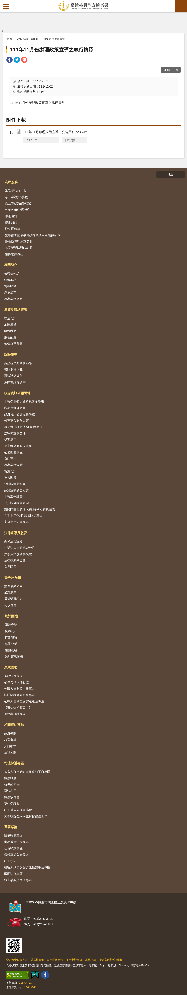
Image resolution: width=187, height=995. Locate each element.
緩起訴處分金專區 (16, 854)
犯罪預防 (10, 861)
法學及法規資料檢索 (18, 554)
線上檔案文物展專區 (18, 880)
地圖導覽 (10, 324)
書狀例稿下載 (13, 369)
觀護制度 (10, 778)
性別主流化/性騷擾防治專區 (23, 515)
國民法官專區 (13, 873)
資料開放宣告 (55, 959)
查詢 (181, 6)
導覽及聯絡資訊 (15, 309)
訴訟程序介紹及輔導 (18, 363)
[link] (9, 60)
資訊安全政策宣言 (17, 959)
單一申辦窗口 (74, 959)
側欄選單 (6, 6)
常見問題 (10, 566)
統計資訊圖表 (14, 656)
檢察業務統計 (13, 465)
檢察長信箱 (12, 228)
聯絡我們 (11, 222)
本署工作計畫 (13, 496)
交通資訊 (10, 318)
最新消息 (10, 592)
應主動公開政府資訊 (18, 446)
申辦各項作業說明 (17, 209)
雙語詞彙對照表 (15, 484)
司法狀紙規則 (13, 375)
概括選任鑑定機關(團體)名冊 (23, 427)
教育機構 (10, 739)
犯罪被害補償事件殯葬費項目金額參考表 (32, 235)
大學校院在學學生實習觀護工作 (25, 816)
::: (3, 3)
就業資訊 (10, 471)
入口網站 (10, 746)
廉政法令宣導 (13, 676)
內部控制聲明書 (15, 408)
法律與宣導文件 (15, 433)
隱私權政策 (37, 959)
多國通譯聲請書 (15, 382)
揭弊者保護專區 (15, 714)
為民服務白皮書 (15, 190)
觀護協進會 (12, 797)
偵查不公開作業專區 (18, 420)
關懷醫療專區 (13, 835)
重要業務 (10, 827)
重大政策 (10, 477)
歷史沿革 (10, 292)
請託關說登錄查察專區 (19, 695)
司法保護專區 (14, 763)
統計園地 (11, 616)
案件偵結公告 (13, 586)
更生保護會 (12, 803)
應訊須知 (11, 216)
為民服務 (11, 182)
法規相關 (10, 752)
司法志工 (10, 791)
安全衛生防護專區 (16, 522)
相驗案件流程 (14, 254)
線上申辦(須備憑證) (18, 203)
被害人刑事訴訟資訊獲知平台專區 (27, 772)
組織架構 (10, 280)
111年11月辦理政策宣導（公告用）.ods (55, 132)
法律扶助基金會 (15, 560)
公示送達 (10, 605)
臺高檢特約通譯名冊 (18, 241)
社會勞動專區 (13, 848)
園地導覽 (11, 625)
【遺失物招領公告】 (18, 707)
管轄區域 (10, 286)
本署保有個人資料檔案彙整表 (24, 401)
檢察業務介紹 (13, 299)
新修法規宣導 (13, 541)
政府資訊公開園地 (28, 39)
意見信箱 (90, 959)
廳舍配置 (10, 337)
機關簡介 (10, 265)
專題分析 (11, 644)
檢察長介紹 (12, 273)
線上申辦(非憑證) (16, 197)
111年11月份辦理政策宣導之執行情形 (51, 49)
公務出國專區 (13, 452)
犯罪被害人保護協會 (18, 810)
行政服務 (11, 637)
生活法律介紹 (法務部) (19, 547)
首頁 (9, 39)
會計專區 (10, 458)
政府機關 (10, 733)
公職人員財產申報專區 (19, 688)
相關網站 (11, 650)
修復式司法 (12, 784)
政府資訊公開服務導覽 (19, 414)
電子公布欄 (12, 577)
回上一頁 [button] (172, 70)
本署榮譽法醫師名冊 (18, 247)
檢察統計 (11, 631)
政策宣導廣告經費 (54, 39)
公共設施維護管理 (16, 503)
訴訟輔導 (10, 354)
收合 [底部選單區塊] (170, 174)
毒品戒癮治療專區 (16, 842)
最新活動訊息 (13, 599)
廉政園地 (10, 667)
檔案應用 (10, 439)
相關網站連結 (14, 725)
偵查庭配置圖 (13, 343)
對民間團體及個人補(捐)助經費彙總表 (29, 509)
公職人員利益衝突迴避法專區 (24, 701)
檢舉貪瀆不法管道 (16, 682)
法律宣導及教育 (15, 533)
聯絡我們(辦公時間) (110, 959)
